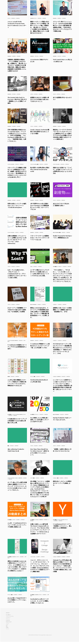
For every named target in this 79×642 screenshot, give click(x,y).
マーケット (55, 4)
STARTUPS (49, 4)
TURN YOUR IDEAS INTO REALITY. (16, 4)
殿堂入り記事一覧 (34, 4)
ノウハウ (32, 6)
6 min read (18, 200)
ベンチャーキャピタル (63, 4)
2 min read (40, 200)
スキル (31, 266)
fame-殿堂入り (55, 266)
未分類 (8, 376)
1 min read (17, 18)
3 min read (21, 164)
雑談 (37, 164)
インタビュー (42, 4)
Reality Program (56, 232)
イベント (9, 18)
